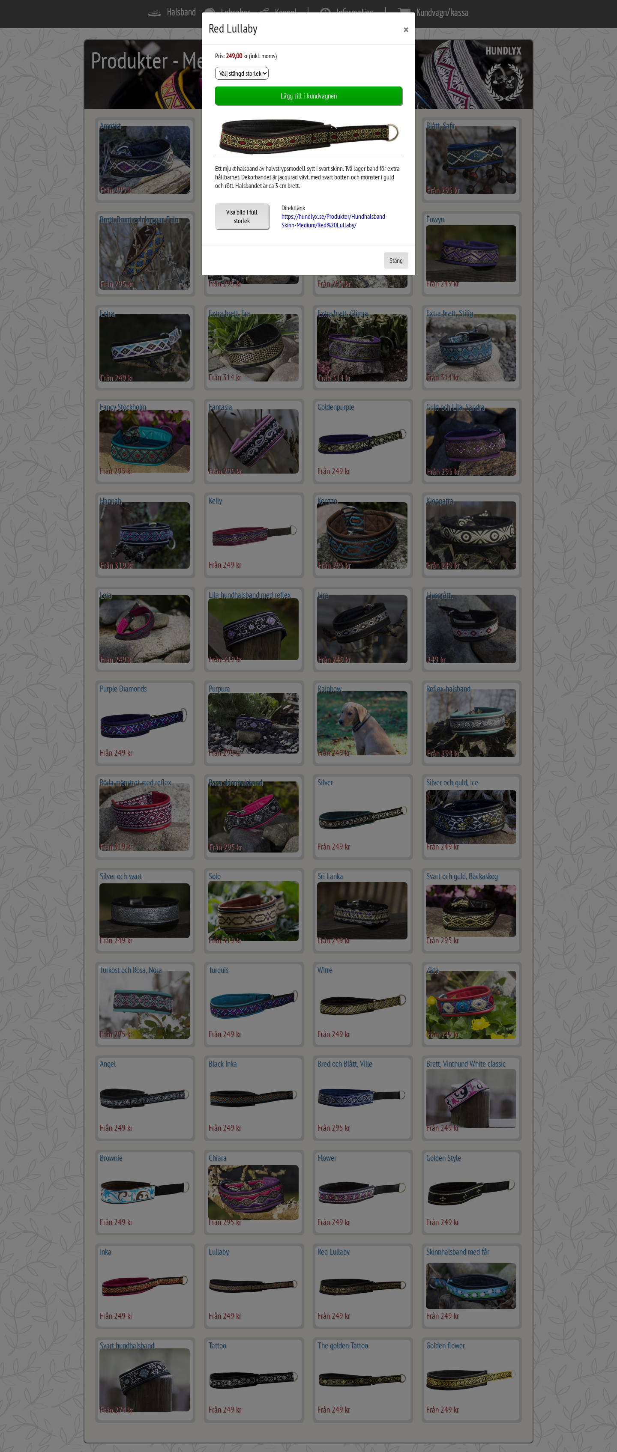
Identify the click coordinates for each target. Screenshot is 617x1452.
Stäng (396, 260)
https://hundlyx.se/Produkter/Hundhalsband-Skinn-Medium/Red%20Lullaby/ (334, 220)
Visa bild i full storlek (242, 216)
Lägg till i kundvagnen (309, 96)
